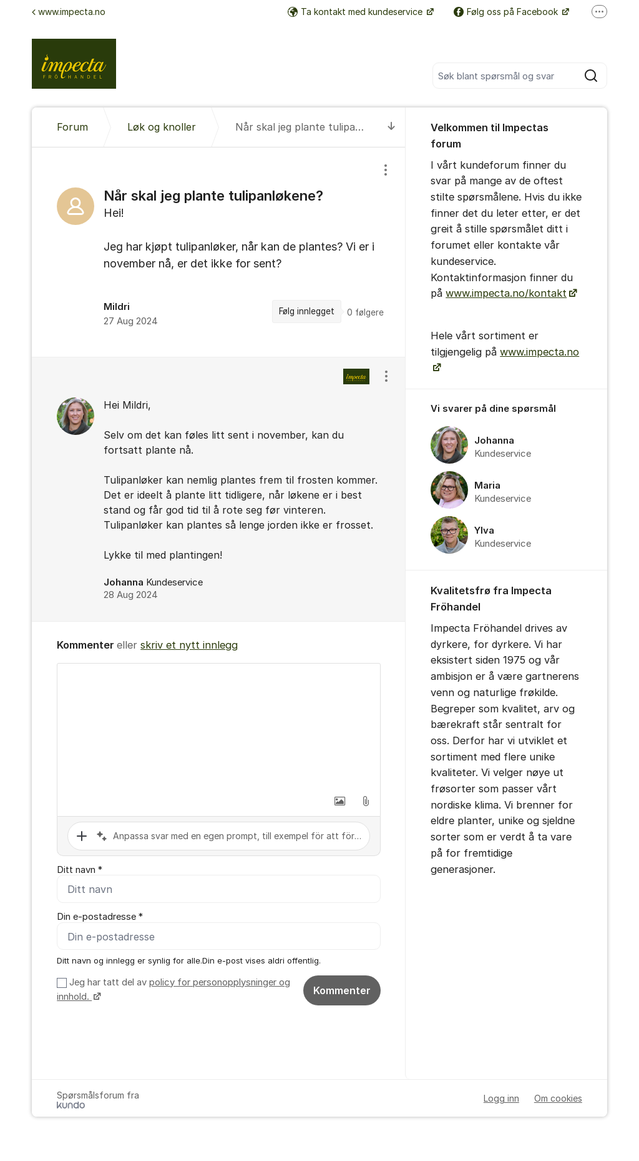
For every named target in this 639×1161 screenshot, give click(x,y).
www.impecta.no (68, 11)
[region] (219, 252)
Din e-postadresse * (100, 917)
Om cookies (558, 1099)
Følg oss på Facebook (507, 11)
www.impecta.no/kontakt (506, 293)
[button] (339, 801)
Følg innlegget (306, 311)
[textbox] (218, 726)
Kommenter (342, 990)
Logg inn (501, 1099)
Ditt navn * (79, 869)
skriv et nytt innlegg (189, 645)
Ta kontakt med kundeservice (356, 11)
